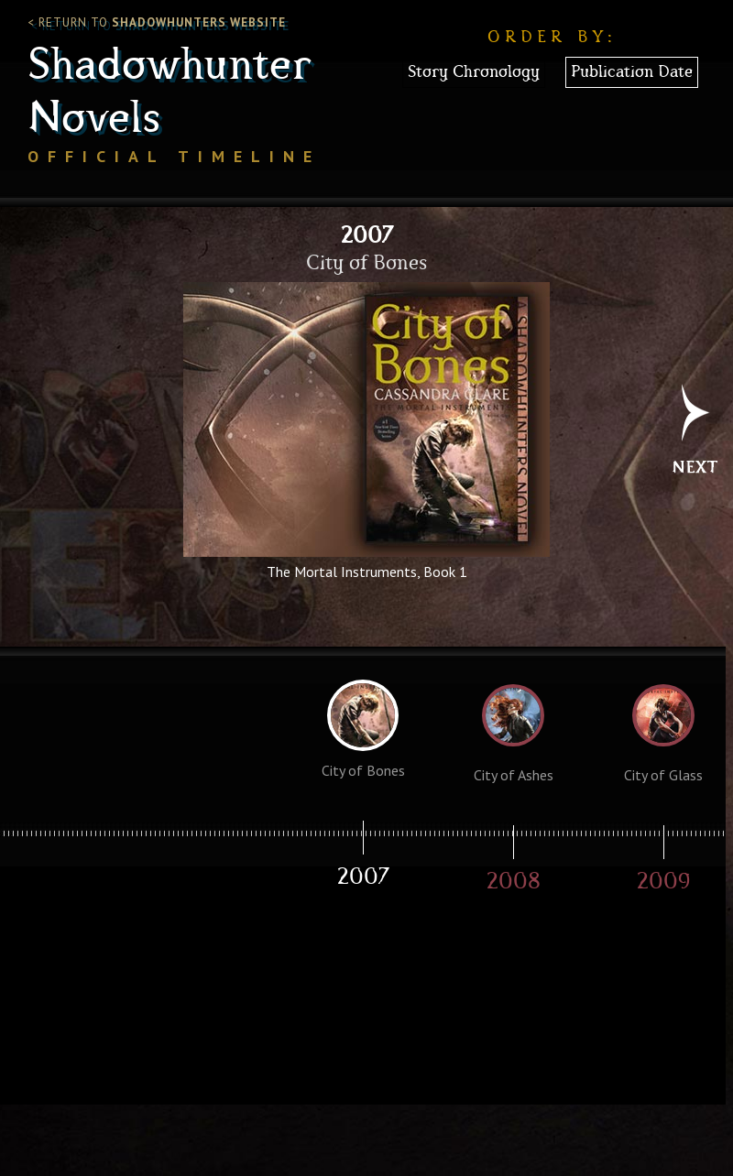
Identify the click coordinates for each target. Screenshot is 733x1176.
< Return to (156, 22)
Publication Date (632, 72)
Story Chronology (474, 72)
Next (695, 439)
